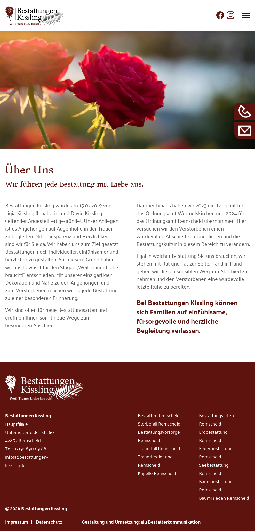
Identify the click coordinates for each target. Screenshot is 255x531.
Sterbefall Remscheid (159, 423)
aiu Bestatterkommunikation (171, 521)
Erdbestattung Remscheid (213, 436)
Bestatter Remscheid (159, 415)
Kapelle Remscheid (157, 473)
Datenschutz (49, 521)
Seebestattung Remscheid (214, 469)
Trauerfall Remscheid (159, 448)
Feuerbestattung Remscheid (216, 452)
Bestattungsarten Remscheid (216, 419)
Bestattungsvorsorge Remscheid (159, 436)
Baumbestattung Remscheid (216, 485)
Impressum (16, 521)
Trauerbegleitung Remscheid (155, 460)
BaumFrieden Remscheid (224, 497)
